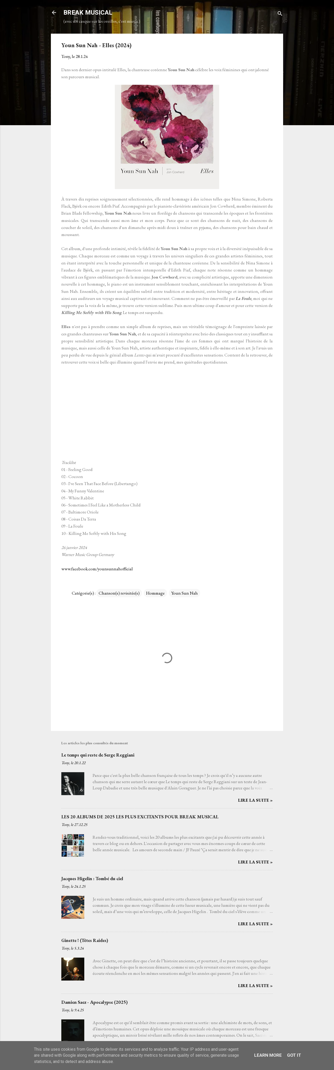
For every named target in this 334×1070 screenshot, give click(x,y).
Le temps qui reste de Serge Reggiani (97, 755)
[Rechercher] (280, 14)
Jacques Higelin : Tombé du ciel (92, 878)
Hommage (155, 593)
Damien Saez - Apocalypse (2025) (94, 1002)
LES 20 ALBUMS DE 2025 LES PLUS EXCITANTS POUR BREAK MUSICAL (139, 817)
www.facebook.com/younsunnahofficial (97, 569)
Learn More (268, 1055)
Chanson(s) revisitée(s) (119, 593)
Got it (294, 1055)
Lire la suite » (255, 800)
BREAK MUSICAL (87, 12)
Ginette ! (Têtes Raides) (84, 940)
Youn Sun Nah (184, 593)
